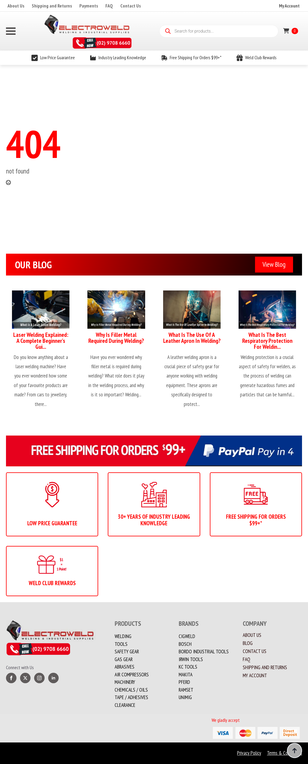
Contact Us (130, 6)
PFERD (184, 682)
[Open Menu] (11, 31)
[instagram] (39, 678)
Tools (121, 644)
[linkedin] (53, 678)
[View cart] (290, 31)
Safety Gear (127, 651)
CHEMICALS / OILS (131, 690)
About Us (15, 6)
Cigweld (187, 636)
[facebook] (11, 678)
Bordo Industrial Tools (204, 651)
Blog (248, 643)
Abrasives (124, 666)
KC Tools (188, 666)
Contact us (254, 651)
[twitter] (25, 678)
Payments (88, 6)
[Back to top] (294, 750)
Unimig (185, 697)
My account (255, 675)
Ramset (186, 690)
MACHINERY (125, 682)
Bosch (185, 644)
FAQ (109, 6)
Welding (123, 636)
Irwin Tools (191, 659)
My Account (289, 6)
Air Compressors (132, 674)
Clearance (125, 705)
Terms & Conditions (284, 753)
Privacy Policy (249, 753)
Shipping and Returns (52, 6)
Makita (185, 674)
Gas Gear (124, 659)
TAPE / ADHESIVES (131, 697)
